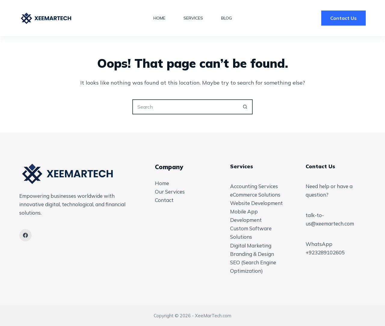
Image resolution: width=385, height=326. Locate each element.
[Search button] (245, 106)
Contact (164, 200)
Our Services (170, 191)
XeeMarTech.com (213, 315)
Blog (226, 18)
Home (159, 18)
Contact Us (343, 18)
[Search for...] (185, 106)
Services (193, 18)
